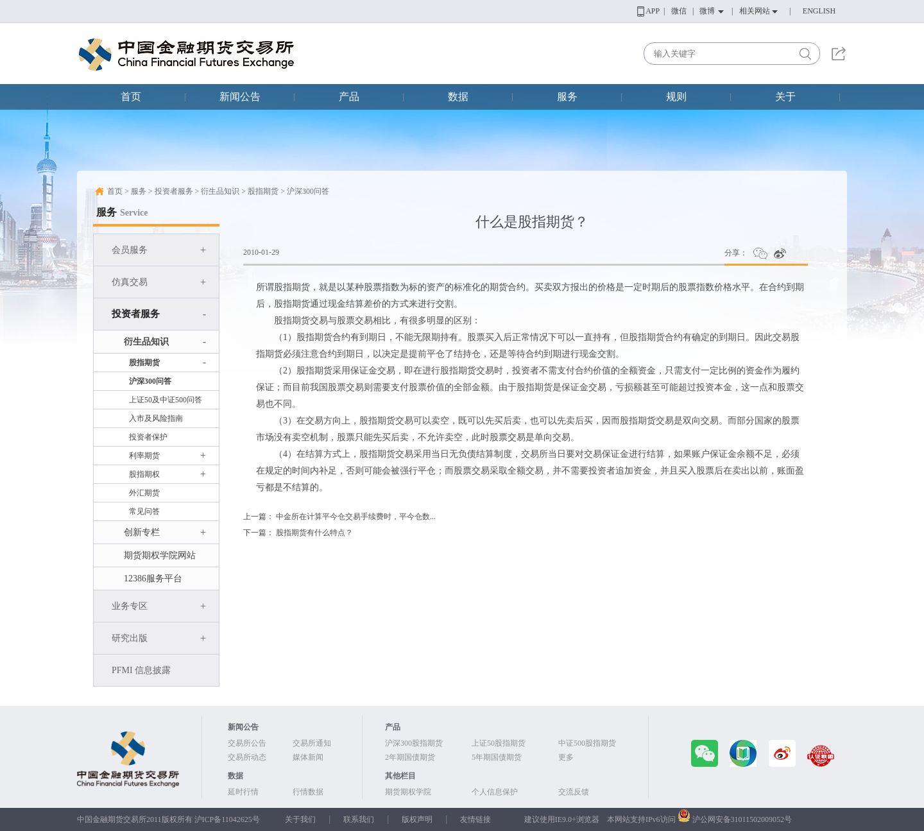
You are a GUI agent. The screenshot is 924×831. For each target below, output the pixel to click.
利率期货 (167, 456)
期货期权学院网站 (160, 555)
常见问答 (144, 511)
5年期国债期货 (497, 757)
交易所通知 (312, 743)
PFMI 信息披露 (141, 670)
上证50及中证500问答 (165, 399)
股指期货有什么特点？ (314, 532)
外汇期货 (144, 492)
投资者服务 (174, 191)
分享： (736, 252)
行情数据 (308, 791)
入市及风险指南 (156, 418)
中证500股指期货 (587, 743)
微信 (679, 10)
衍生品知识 (220, 191)
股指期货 (263, 191)
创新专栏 (165, 532)
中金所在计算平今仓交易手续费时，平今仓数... (356, 516)
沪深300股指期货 (414, 743)
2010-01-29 (261, 252)
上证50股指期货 (499, 743)
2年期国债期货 (410, 757)
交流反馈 (573, 791)
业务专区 (159, 606)
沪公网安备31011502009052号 (742, 819)
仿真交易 (159, 282)
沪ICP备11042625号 (227, 819)
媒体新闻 (308, 757)
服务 (567, 96)
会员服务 (159, 250)
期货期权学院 (408, 791)
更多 (566, 757)
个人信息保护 (495, 791)
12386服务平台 (153, 578)
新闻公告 (240, 96)
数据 (458, 96)
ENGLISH (819, 10)
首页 (131, 96)
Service (134, 213)
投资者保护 (148, 437)
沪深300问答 (308, 191)
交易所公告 (247, 743)
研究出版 (159, 638)
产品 (349, 96)
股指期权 (167, 474)
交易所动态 (247, 757)
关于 (785, 96)
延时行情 (243, 791)
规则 (676, 96)
